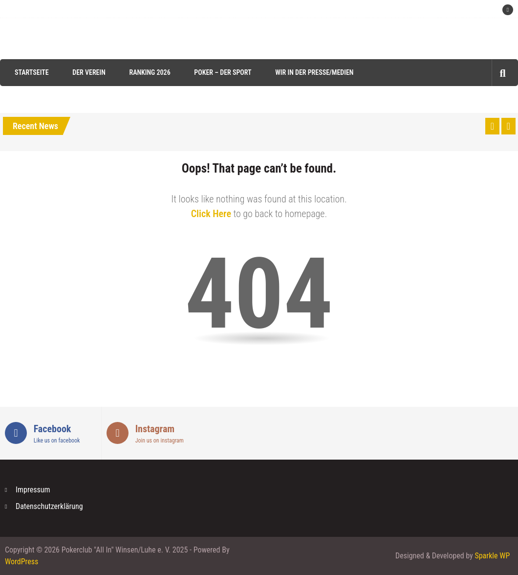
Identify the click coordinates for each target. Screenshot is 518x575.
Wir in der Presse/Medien (314, 72)
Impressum (33, 489)
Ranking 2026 (149, 72)
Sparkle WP (492, 555)
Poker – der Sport (222, 72)
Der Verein (89, 72)
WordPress (21, 561)
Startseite (32, 72)
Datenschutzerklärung (49, 506)
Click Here (211, 214)
